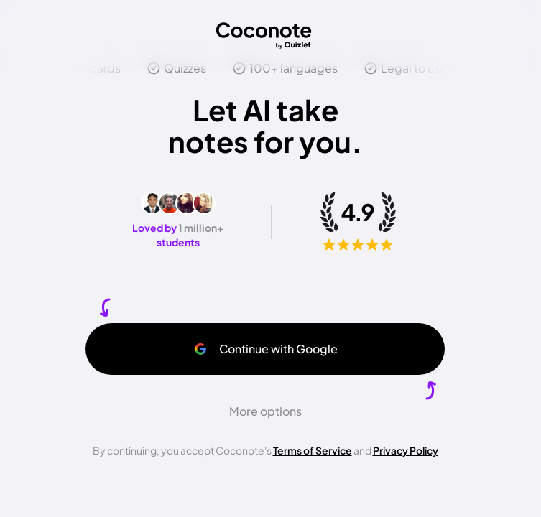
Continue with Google (265, 348)
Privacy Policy (405, 450)
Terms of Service (312, 450)
